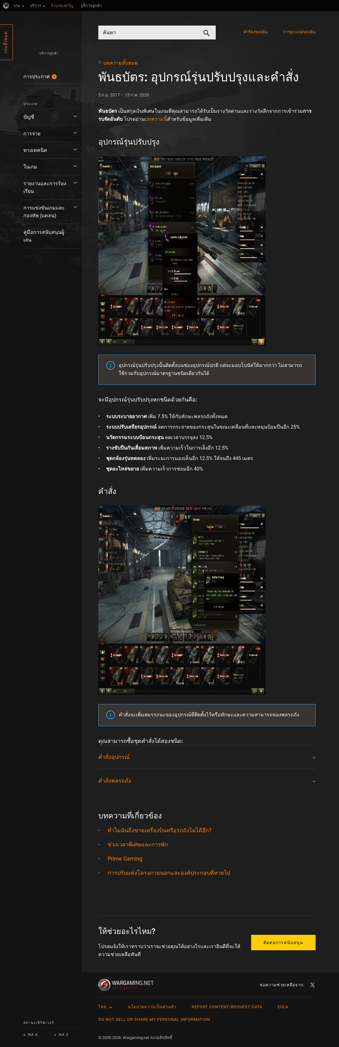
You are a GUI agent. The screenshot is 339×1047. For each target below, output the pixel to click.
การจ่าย (31, 133)
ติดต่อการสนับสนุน (283, 942)
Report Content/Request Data (227, 1006)
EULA (283, 1006)
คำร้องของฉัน (255, 32)
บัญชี (28, 117)
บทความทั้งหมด (120, 63)
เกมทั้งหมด (5, 42)
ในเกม (30, 167)
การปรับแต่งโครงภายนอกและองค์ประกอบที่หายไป (169, 873)
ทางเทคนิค (35, 150)
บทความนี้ (156, 119)
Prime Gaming (125, 858)
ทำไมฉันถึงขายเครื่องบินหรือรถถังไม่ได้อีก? (160, 830)
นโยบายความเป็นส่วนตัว (152, 1006)
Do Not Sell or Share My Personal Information (154, 1019)
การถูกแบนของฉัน (299, 32)
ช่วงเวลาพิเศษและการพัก (138, 844)
